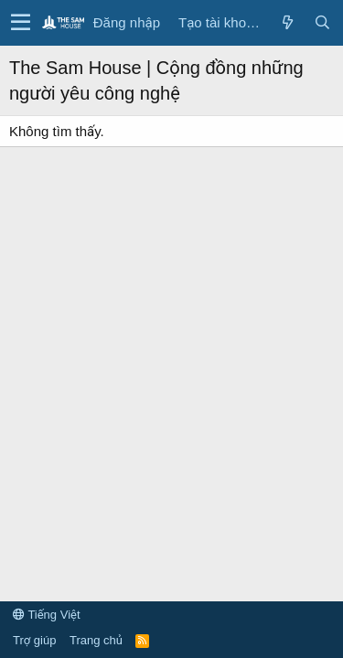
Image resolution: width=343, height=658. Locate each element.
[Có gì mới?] (287, 22)
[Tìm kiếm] (322, 22)
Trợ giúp (34, 640)
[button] (21, 23)
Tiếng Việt (46, 614)
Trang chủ (96, 640)
